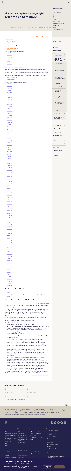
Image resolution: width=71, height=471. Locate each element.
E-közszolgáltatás (57, 125)
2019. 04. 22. (9, 174)
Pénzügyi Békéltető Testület (23, 455)
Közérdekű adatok (57, 50)
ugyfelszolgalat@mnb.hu (52, 448)
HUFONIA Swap (32, 441)
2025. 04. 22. (9, 86)
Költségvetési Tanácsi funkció (57, 136)
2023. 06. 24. (9, 111)
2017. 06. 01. (9, 201)
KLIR (19, 431)
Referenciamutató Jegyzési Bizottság (36, 437)
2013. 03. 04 (9, 57)
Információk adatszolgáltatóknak (10, 457)
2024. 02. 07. (9, 97)
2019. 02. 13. (9, 179)
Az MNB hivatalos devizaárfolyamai (36, 431)
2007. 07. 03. (9, 64)
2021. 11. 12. (9, 129)
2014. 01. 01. (9, 256)
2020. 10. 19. (9, 145)
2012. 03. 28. (9, 59)
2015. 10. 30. (9, 55)
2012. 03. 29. (9, 272)
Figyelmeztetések (21, 457)
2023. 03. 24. (9, 113)
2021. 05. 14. (9, 136)
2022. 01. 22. (9, 127)
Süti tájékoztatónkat (25, 467)
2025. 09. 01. (9, 83)
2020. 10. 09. (9, 147)
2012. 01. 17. (9, 274)
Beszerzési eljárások (22, 444)
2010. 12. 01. (9, 285)
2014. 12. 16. (9, 245)
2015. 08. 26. (9, 238)
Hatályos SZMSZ (11, 79)
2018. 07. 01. (9, 186)
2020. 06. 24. (9, 151)
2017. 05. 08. (9, 204)
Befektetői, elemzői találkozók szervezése (37, 453)
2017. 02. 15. (9, 211)
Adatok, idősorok (8, 453)
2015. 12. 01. (9, 233)
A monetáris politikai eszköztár (35, 451)
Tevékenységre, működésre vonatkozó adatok (58, 59)
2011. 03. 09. (9, 281)
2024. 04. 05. (9, 95)
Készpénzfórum (21, 433)
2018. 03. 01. (9, 188)
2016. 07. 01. (9, 226)
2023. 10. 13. (9, 104)
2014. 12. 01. (9, 247)
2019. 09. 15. (9, 170)
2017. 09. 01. (9, 199)
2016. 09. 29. (9, 222)
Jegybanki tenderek (21, 442)
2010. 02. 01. (9, 61)
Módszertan (7, 455)
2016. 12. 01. (9, 215)
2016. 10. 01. (9, 220)
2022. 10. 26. (9, 120)
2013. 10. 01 (9, 260)
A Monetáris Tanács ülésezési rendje (11, 433)
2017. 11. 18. (9, 195)
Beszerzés (55, 140)
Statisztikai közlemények (9, 451)
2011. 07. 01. (9, 279)
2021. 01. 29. (9, 140)
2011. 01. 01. (9, 283)
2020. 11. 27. (9, 142)
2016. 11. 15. (9, 217)
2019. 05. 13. (9, 172)
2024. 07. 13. (9, 92)
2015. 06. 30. (9, 240)
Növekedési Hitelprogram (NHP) (35, 449)
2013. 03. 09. (9, 270)
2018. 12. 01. (9, 181)
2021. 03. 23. (9, 138)
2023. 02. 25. (9, 115)
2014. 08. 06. (9, 251)
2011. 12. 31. (9, 276)
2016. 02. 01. (9, 231)
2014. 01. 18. (9, 254)
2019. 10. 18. (9, 165)
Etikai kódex (7, 445)
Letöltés (8, 43)
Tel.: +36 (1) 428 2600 (52, 436)
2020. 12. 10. (9, 161)
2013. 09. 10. (9, 263)
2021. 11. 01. (9, 52)
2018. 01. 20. (9, 190)
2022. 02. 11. (9, 124)
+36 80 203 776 (51, 446)
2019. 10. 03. (9, 167)
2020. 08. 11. (9, 149)
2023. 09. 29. (10, 106)
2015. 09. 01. (9, 235)
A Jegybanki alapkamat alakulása (35, 433)
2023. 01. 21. (9, 117)
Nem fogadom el (47, 467)
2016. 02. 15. (9, 229)
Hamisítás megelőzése (22, 435)
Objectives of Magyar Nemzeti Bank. (40, 375)
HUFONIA (31, 439)
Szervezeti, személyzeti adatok (58, 54)
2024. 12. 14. (9, 88)
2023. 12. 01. (9, 102)
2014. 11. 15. (9, 249)
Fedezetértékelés (33, 435)
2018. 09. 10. (9, 183)
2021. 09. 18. (9, 131)
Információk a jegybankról (56, 47)
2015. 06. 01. (9, 242)
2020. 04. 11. (9, 156)
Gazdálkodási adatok (58, 113)
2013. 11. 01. (9, 258)
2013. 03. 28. (9, 267)
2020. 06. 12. (9, 154)
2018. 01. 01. (9, 192)
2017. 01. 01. (9, 213)
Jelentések (6, 431)
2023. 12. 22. (9, 99)
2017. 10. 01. (9, 197)
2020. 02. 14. (9, 158)
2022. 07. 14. (9, 122)
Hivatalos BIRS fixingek (34, 444)
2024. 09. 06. (10, 90)
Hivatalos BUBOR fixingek (34, 443)
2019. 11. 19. (9, 163)
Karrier (54, 143)
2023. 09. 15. (9, 108)
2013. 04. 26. (9, 265)
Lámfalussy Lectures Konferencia (57, 151)
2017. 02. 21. (9, 208)
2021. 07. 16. (9, 133)
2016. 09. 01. (9, 224)
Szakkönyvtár (56, 147)
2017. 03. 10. (9, 206)
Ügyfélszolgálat (21, 453)
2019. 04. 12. (9, 176)
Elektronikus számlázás (22, 437)
